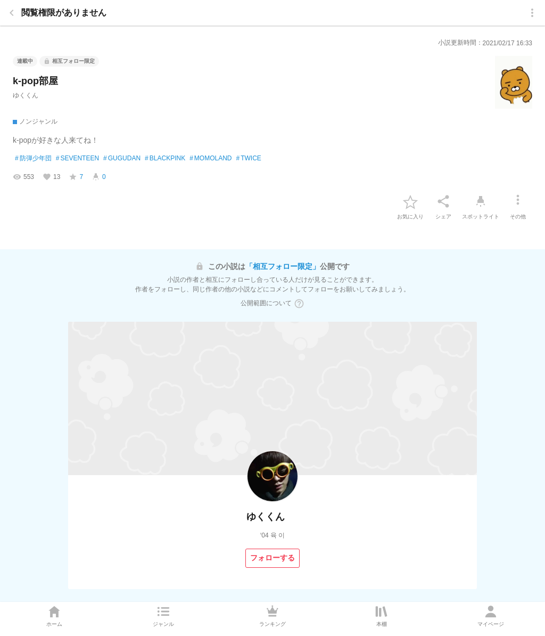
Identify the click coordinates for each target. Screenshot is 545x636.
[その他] (518, 201)
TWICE (248, 158)
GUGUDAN (122, 158)
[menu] (532, 13)
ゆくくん (25, 95)
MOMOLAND (210, 158)
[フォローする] (272, 558)
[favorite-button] (410, 201)
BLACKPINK (165, 158)
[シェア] (443, 201)
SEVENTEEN (77, 158)
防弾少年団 (33, 158)
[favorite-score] (76, 177)
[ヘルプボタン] (299, 303)
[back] (11, 13)
